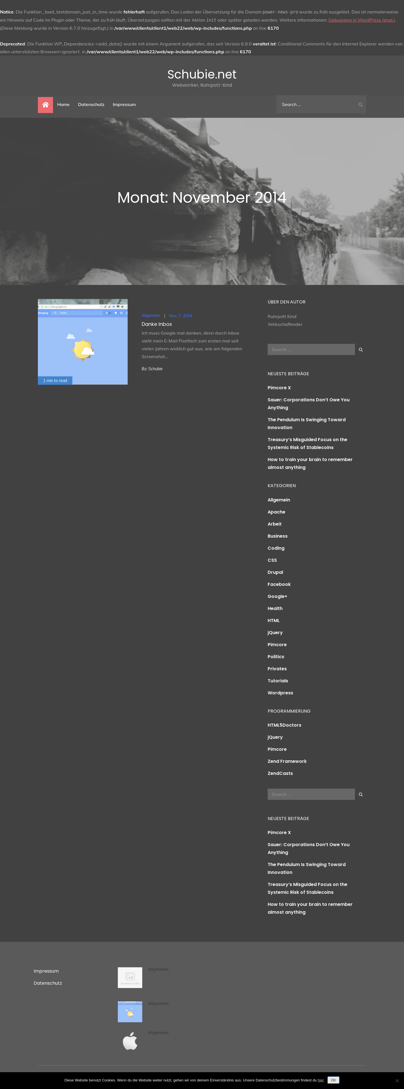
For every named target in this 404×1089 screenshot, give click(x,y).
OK (333, 1080)
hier (320, 1080)
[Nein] (397, 1080)
